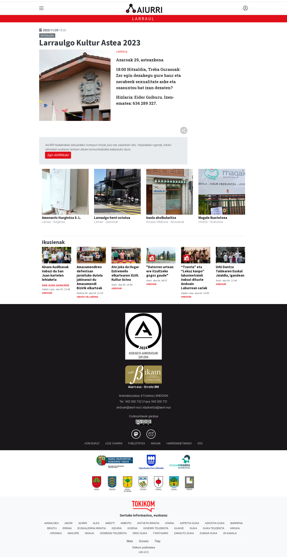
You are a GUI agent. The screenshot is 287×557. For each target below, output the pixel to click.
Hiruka (235, 528)
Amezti (110, 523)
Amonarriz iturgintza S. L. (61, 217)
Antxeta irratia (148, 523)
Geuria (117, 528)
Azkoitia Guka (215, 523)
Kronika (56, 533)
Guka (193, 528)
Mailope (73, 533)
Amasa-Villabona (87, 297)
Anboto (126, 523)
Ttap (157, 541)
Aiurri (82, 523)
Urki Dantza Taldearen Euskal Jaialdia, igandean (230, 271)
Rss (200, 443)
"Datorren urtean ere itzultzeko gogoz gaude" (160, 271)
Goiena (132, 528)
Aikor (68, 523)
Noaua (89, 533)
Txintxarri (160, 533)
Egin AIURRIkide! (58, 155)
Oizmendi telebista (113, 533)
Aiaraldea (51, 523)
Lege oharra (113, 443)
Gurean (144, 541)
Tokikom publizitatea (143, 547)
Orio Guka (140, 533)
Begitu (52, 528)
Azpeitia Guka (189, 523)
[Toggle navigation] (41, 8)
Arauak (156, 443)
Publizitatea (136, 443)
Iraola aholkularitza (161, 217)
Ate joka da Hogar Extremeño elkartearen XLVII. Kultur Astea (125, 273)
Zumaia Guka (208, 533)
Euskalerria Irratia (91, 528)
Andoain (47, 293)
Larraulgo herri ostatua (112, 217)
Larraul (143, 18)
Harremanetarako (179, 443)
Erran (67, 528)
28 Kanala (230, 533)
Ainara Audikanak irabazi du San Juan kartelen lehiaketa (55, 273)
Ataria (169, 523)
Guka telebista (213, 528)
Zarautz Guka (184, 533)
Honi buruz (92, 443)
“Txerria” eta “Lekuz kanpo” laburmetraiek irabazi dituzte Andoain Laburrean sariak (194, 277)
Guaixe (179, 528)
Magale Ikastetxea (212, 217)
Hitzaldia (47, 35)
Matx (130, 541)
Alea (96, 523)
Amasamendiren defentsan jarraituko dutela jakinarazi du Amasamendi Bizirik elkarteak (90, 277)
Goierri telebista (155, 528)
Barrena (236, 523)
